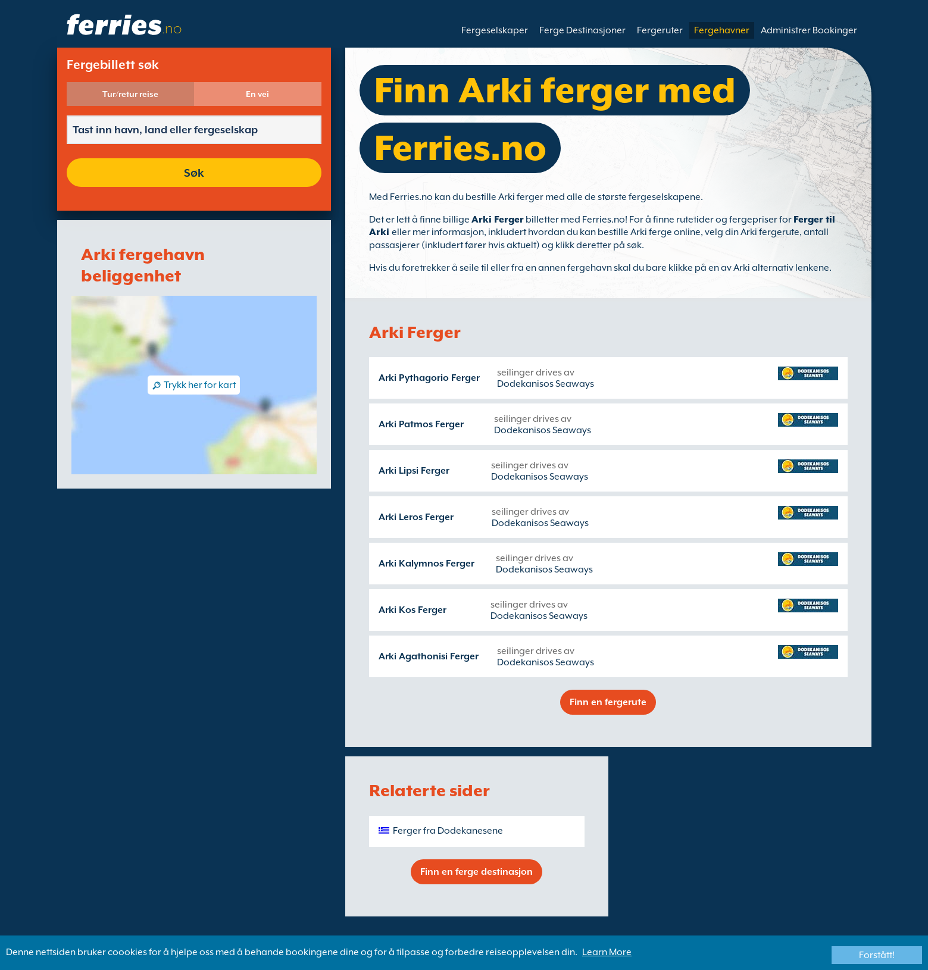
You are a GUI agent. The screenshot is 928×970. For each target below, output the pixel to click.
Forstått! (877, 955)
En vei (257, 94)
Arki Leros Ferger (416, 517)
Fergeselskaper (494, 30)
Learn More (607, 952)
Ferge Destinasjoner (582, 30)
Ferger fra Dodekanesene (448, 830)
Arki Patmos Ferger (421, 424)
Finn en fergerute (608, 702)
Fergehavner (721, 30)
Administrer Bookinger (809, 30)
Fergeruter (660, 30)
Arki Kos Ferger (412, 610)
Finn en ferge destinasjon (476, 871)
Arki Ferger (497, 219)
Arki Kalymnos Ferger (426, 563)
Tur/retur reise (130, 94)
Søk (194, 172)
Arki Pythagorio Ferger (429, 378)
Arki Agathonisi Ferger (429, 656)
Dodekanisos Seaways (545, 383)
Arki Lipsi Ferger (414, 470)
